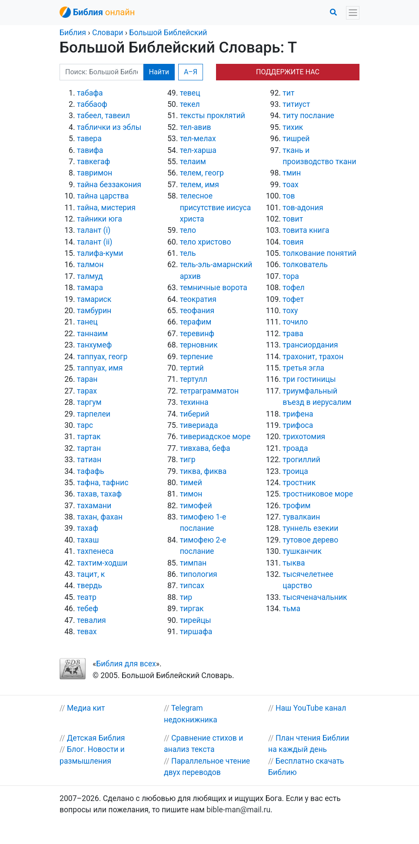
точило (295, 322)
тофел (293, 287)
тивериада (199, 425)
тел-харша (198, 150)
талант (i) (93, 230)
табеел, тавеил (103, 115)
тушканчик (302, 551)
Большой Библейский (168, 32)
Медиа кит (86, 708)
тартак (89, 436)
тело (188, 230)
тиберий (195, 414)
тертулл (193, 379)
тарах (87, 391)
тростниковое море (318, 494)
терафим (196, 322)
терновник (199, 345)
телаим (193, 161)
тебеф (87, 608)
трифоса (298, 425)
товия (293, 242)
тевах (86, 631)
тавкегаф (93, 161)
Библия (73, 32)
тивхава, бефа (205, 448)
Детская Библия (96, 738)
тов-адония (303, 207)
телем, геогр (202, 173)
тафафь (90, 471)
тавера (89, 138)
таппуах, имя (100, 368)
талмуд (90, 276)
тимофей (196, 505)
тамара (90, 287)
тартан (89, 448)
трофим (296, 505)
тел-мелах (198, 138)
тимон (191, 494)
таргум (89, 402)
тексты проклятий (212, 115)
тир (186, 597)
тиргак (192, 608)
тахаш (88, 540)
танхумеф (94, 345)
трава (293, 333)
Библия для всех (126, 663)
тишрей (296, 138)
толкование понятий (319, 253)
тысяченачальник (315, 597)
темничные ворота (213, 287)
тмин (292, 173)
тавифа (90, 150)
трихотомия (304, 436)
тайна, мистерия (106, 207)
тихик (293, 127)
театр (86, 597)
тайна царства (103, 196)
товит (293, 219)
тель (188, 253)
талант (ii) (94, 242)
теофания (197, 310)
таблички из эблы (109, 127)
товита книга (306, 230)
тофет (293, 299)
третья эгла (303, 368)
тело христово (205, 242)
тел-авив (195, 127)
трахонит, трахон (313, 356)
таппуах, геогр (102, 356)
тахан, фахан (100, 517)
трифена (298, 414)
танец (87, 322)
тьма (291, 608)
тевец (190, 93)
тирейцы (195, 620)
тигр (188, 459)
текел (190, 104)
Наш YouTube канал (311, 708)
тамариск (94, 299)
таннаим (92, 333)
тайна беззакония (109, 184)
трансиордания (310, 345)
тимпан (193, 563)
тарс (85, 425)
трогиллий (301, 459)
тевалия (91, 620)
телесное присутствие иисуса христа (215, 207)
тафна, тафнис (102, 482)
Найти (159, 72)
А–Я (190, 72)
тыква (294, 563)
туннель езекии (310, 528)
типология (198, 574)
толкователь (305, 264)
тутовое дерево (310, 540)
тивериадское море (215, 436)
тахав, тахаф (99, 494)
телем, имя (199, 184)
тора (291, 276)
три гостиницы (309, 379)
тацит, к (91, 574)
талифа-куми (100, 253)
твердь (89, 585)
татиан (89, 459)
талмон (90, 264)
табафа (90, 93)
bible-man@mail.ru (238, 809)
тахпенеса (95, 551)
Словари (107, 32)
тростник (299, 482)
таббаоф (92, 104)
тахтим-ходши (102, 563)
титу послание (308, 115)
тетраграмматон (209, 391)
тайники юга (99, 219)
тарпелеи (93, 414)
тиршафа (196, 631)
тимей (191, 482)
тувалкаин (301, 517)
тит (288, 93)
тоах (290, 184)
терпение (196, 356)
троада (295, 448)
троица (295, 471)
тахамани (94, 505)
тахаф (87, 528)
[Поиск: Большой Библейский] (101, 72)
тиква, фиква (203, 471)
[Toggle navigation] (352, 13)
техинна (194, 402)
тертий (192, 368)
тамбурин (94, 310)
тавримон (94, 173)
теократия (198, 299)
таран (87, 379)
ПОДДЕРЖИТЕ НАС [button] (287, 72)
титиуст (296, 104)
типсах (192, 585)
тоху (290, 310)
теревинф (197, 333)
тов (289, 196)
